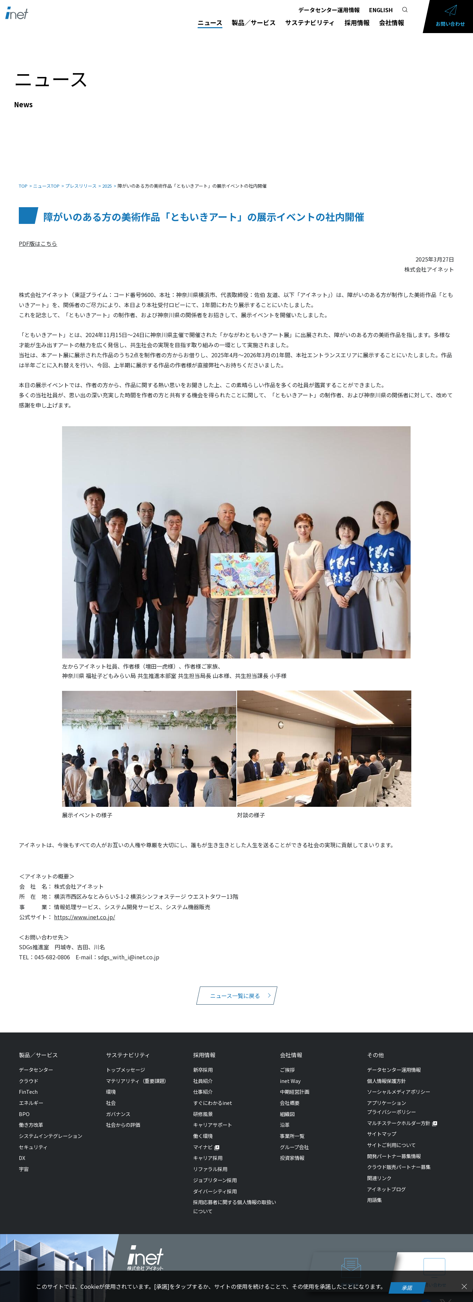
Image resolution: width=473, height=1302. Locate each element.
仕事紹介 (203, 1084)
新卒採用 (203, 1062)
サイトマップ (381, 1126)
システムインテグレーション (50, 1128)
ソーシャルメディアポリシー (398, 1084)
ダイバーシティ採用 (215, 1184)
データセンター (36, 1062)
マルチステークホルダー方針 (398, 1116)
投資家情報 (292, 1150)
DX (22, 1150)
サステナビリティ (310, 22)
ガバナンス (118, 1106)
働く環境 (203, 1128)
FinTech (28, 1084)
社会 (111, 1095)
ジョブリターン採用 (215, 1173)
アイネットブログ (386, 1182)
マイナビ (203, 1140)
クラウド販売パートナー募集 (398, 1159)
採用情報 (356, 22)
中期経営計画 (294, 1084)
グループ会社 (294, 1140)
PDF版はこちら (38, 236)
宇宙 (24, 1161)
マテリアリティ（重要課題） (137, 1073)
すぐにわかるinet (212, 1095)
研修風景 (203, 1106)
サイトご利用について (391, 1137)
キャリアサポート (212, 1117)
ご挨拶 (287, 1062)
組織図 (287, 1106)
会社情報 (391, 22)
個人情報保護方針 (386, 1073)
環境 (111, 1084)
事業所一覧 (292, 1128)
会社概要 (289, 1095)
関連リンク (379, 1171)
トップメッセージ (125, 1062)
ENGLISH (381, 10)
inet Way (290, 1073)
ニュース (210, 22)
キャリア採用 (207, 1150)
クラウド (28, 1073)
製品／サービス (254, 22)
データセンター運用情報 (329, 10)
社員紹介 (203, 1073)
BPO (24, 1106)
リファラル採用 (210, 1161)
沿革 (285, 1117)
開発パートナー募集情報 (394, 1149)
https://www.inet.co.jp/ (84, 910)
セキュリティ (33, 1140)
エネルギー (31, 1095)
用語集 (374, 1192)
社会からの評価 (123, 1117)
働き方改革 (31, 1117)
